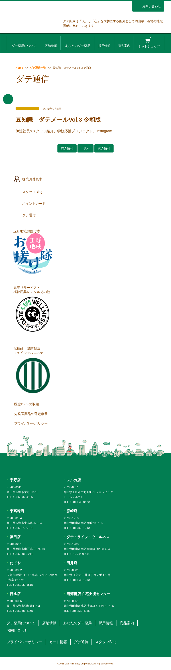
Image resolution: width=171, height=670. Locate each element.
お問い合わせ (148, 6)
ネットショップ (149, 42)
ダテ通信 (86, 215)
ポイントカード (86, 203)
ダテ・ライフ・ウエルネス (88, 537)
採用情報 (104, 43)
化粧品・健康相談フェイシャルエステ (32, 370)
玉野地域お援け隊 (32, 251)
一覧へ (85, 148)
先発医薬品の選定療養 (86, 414)
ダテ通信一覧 (38, 67)
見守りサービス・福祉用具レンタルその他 (32, 310)
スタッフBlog (86, 191)
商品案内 (124, 43)
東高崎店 (17, 511)
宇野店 (15, 480)
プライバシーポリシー (86, 423)
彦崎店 (72, 511)
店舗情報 (51, 43)
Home (19, 67)
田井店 (72, 563)
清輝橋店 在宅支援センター (88, 594)
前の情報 (67, 148)
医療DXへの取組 (86, 404)
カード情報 (58, 642)
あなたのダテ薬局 (77, 43)
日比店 (15, 594)
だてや (15, 563)
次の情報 (104, 148)
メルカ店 (74, 480)
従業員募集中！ (86, 179)
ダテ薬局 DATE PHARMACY (85, 465)
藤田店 (15, 537)
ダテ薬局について (24, 43)
